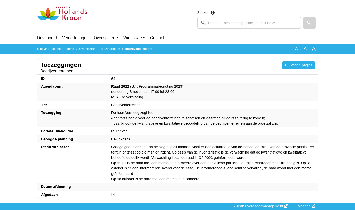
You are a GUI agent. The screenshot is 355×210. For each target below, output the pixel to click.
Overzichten (104, 38)
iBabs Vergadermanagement (262, 206)
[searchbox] (249, 23)
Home (70, 49)
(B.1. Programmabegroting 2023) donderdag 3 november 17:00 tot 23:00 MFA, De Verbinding (147, 91)
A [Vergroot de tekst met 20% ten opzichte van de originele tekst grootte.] (305, 48)
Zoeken (203, 13)
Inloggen (305, 206)
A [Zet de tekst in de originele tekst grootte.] (296, 49)
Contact (157, 38)
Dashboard (47, 38)
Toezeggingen (110, 49)
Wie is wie (132, 38)
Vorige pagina (299, 65)
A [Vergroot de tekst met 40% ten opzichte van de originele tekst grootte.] (314, 49)
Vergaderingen (75, 38)
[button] (309, 23)
